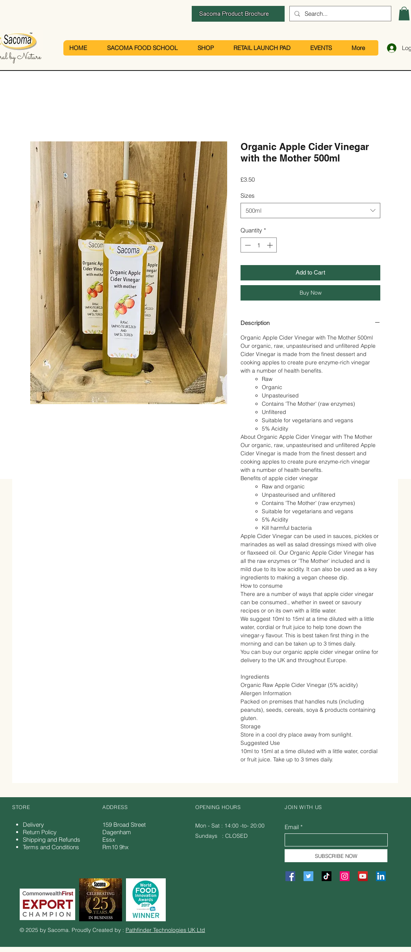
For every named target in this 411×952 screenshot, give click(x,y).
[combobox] (310, 210)
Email (292, 827)
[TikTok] (326, 876)
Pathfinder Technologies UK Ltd (165, 929)
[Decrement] (247, 245)
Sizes (248, 195)
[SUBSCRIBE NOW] (336, 855)
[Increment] (270, 245)
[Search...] (339, 13)
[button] (404, 13)
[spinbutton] (258, 245)
